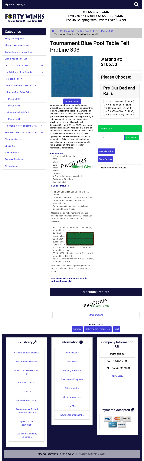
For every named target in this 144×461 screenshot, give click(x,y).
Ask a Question (106, 151)
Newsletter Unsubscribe (72, 415)
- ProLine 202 (12, 99)
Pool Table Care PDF (27, 382)
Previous (77, 329)
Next (116, 329)
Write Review (105, 159)
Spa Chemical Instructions (26, 423)
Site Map (72, 406)
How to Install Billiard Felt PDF (26, 372)
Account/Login (72, 352)
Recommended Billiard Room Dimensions (27, 411)
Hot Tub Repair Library (27, 400)
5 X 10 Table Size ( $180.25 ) (120, 114)
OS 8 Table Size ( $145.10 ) (119, 108)
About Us (26, 391)
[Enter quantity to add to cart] (113, 137)
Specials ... (10, 146)
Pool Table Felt (67, 31)
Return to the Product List (98, 329)
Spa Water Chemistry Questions (27, 435)
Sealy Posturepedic (14, 38)
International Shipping (72, 379)
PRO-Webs (100, 454)
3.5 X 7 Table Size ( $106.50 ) (120, 101)
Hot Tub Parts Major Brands (24, 72)
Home (9, 4)
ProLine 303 (107, 31)
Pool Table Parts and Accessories (24, 132)
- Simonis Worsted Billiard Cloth (24, 126)
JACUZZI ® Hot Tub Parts (24, 65)
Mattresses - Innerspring (17, 45)
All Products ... (12, 166)
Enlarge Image (72, 101)
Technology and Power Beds (18, 52)
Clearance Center (13, 139)
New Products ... (13, 152)
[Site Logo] (25, 17)
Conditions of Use (72, 397)
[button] (136, 4)
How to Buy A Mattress (27, 361)
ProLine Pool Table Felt (88, 31)
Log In (21, 4)
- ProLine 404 (12, 119)
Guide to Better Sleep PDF (26, 352)
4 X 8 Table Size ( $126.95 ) (119, 104)
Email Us (117, 376)
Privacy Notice (72, 388)
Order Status (72, 361)
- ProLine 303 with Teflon (18, 112)
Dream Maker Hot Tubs (16, 58)
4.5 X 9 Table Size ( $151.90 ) (120, 111)
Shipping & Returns (72, 370)
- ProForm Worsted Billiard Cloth (21, 85)
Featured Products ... (15, 159)
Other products (96, 315)
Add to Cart (131, 137)
